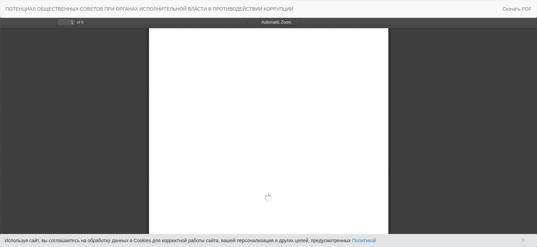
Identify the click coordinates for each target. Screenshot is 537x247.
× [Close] (523, 240)
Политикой (364, 240)
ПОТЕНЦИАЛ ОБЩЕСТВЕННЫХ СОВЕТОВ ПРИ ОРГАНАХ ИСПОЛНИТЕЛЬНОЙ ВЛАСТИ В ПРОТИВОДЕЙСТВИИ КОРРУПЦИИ (149, 9)
